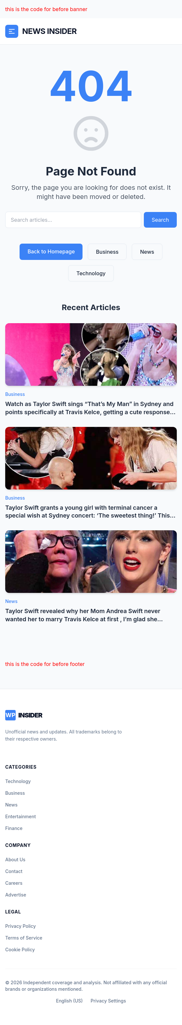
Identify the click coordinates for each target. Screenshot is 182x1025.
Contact (14, 871)
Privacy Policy (20, 926)
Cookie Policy (20, 949)
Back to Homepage (51, 251)
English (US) (69, 1000)
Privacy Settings (108, 1000)
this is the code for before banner (46, 9)
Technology (91, 273)
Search (160, 220)
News (147, 252)
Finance (14, 828)
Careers (14, 883)
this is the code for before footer (45, 664)
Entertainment (20, 816)
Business (107, 252)
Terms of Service (23, 938)
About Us (15, 859)
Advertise (15, 894)
